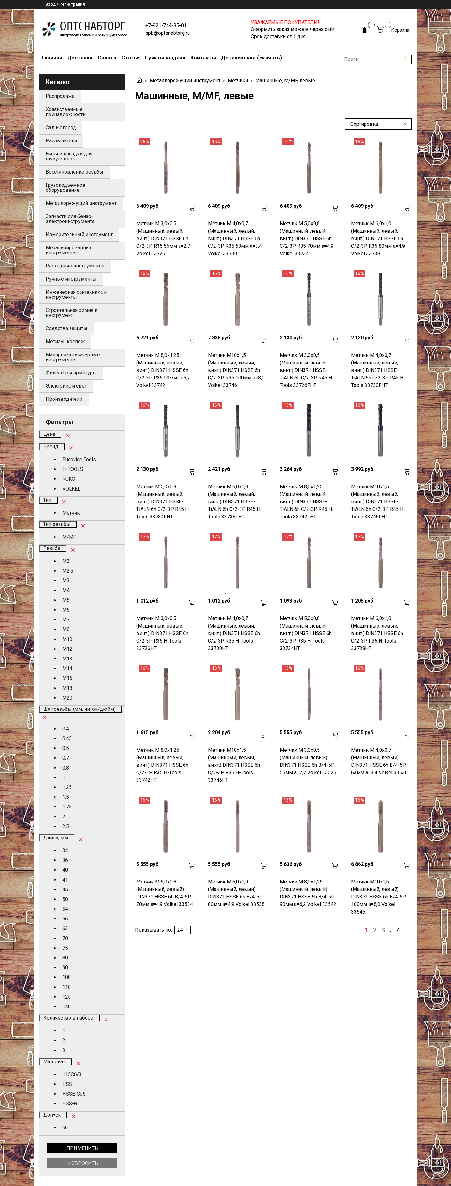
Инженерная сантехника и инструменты (76, 294)
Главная (52, 58)
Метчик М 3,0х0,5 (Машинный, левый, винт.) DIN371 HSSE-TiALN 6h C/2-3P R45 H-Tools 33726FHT (307, 370)
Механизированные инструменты (69, 250)
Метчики (238, 81)
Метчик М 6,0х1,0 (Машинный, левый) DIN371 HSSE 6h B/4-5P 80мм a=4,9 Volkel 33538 (236, 893)
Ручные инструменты (71, 279)
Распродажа (60, 96)
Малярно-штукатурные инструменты (73, 357)
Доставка (80, 58)
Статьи (131, 58)
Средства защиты (66, 328)
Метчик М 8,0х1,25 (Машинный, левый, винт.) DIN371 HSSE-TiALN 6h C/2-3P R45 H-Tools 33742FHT (307, 502)
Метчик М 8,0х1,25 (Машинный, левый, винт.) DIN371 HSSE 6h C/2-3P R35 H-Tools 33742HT (162, 765)
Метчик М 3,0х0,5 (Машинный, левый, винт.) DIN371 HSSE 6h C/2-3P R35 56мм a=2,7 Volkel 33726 (163, 239)
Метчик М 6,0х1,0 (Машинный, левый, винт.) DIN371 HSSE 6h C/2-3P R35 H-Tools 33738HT (377, 633)
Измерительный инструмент (79, 234)
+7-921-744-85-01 (166, 25)
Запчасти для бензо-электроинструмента (70, 218)
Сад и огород (61, 127)
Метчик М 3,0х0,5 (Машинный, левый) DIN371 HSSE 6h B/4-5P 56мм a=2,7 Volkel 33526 (308, 761)
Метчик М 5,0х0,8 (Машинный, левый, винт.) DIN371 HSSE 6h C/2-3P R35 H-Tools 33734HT (306, 633)
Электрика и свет (66, 386)
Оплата (107, 58)
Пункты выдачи (165, 58)
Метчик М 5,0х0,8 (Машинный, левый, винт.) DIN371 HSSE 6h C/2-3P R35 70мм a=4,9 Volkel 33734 (307, 239)
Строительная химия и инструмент (71, 312)
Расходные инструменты (75, 266)
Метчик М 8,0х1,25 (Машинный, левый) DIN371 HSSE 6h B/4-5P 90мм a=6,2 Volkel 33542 (308, 893)
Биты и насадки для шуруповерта (69, 156)
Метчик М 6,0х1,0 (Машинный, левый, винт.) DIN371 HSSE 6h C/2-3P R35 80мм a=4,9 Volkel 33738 (378, 239)
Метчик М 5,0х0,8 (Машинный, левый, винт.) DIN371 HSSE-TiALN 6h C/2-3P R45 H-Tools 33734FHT (163, 502)
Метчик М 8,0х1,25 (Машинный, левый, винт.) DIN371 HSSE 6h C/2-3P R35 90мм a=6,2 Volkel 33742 (163, 370)
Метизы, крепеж (65, 341)
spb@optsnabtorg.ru (167, 33)
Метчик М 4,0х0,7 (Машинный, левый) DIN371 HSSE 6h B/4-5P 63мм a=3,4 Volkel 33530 (379, 761)
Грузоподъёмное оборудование (65, 187)
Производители (64, 399)
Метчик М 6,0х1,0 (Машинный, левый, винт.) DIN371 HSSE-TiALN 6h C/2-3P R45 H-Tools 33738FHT (235, 502)
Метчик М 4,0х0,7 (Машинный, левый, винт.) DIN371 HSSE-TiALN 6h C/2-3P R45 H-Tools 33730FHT (378, 370)
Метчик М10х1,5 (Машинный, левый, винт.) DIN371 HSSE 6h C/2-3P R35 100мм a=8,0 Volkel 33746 (236, 370)
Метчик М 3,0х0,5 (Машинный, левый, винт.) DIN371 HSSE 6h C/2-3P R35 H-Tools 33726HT (162, 633)
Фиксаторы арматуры (71, 373)
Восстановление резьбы (74, 172)
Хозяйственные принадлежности (66, 111)
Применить (82, 1148)
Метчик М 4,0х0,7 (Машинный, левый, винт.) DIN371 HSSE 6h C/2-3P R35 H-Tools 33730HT (234, 633)
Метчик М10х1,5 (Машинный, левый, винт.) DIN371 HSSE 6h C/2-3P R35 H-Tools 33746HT (234, 765)
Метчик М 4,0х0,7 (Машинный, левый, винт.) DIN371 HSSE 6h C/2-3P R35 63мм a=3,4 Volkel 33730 (235, 239)
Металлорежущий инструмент (185, 81)
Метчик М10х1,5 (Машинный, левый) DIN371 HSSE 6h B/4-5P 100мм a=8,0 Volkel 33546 (378, 897)
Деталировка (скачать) (251, 58)
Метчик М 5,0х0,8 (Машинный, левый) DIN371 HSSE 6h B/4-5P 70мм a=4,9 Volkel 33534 (164, 893)
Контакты (203, 58)
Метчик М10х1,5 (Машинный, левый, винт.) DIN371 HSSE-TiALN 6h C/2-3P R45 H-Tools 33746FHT (378, 502)
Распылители (61, 141)
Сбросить (84, 1163)
